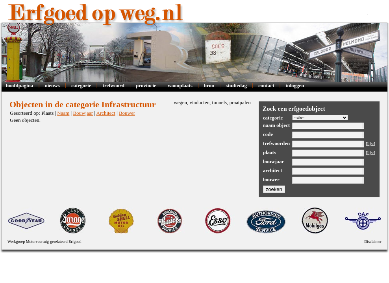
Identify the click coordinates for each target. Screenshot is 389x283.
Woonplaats (180, 85)
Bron (209, 85)
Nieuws (51, 85)
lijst (370, 143)
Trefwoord (113, 85)
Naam (63, 113)
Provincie (146, 85)
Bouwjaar (83, 113)
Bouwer (127, 113)
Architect (105, 113)
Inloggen (295, 85)
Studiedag (236, 85)
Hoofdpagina (19, 85)
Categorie (81, 85)
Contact (266, 85)
